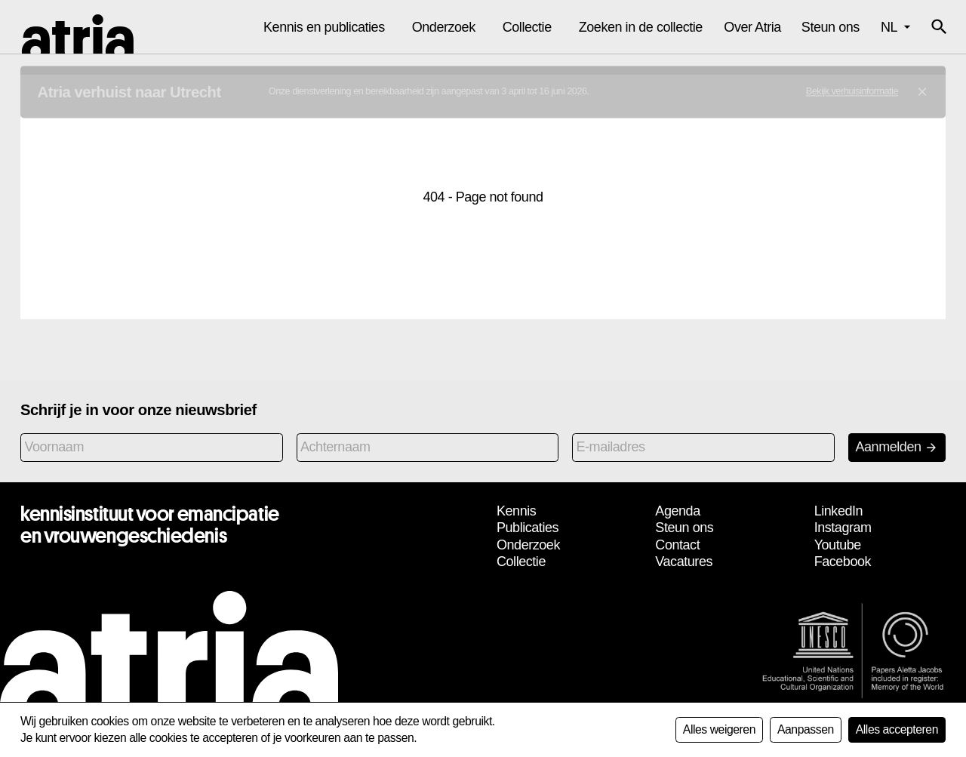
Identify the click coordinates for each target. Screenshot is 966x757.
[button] (938, 27)
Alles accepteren (897, 729)
